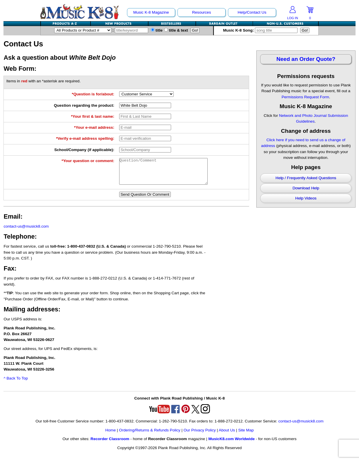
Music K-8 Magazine (151, 12)
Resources (201, 12)
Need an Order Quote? (305, 59)
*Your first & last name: (92, 116)
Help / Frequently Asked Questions (305, 178)
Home (110, 435)
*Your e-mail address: (94, 127)
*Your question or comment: (87, 161)
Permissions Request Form (305, 97)
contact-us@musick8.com (26, 231)
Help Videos (305, 198)
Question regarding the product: (84, 105)
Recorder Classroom (109, 444)
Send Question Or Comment (145, 199)
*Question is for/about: (93, 94)
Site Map (246, 435)
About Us (227, 435)
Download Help (306, 188)
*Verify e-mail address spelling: (85, 138)
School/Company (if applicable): (84, 150)
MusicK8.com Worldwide (231, 444)
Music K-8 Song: (261, 30)
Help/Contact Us (251, 12)
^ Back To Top (15, 383)
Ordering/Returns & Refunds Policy (149, 435)
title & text (176, 30)
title (157, 30)
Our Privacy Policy (200, 435)
